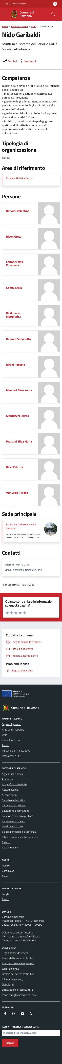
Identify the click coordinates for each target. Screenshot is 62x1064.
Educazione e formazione (15, 811)
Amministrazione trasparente (18, 963)
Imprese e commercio (13, 821)
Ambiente (7, 779)
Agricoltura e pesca (12, 774)
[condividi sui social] (10, 61)
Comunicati (8, 871)
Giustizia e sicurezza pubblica (17, 816)
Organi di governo (11, 724)
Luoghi (5, 894)
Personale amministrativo (16, 751)
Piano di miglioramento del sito (19, 995)
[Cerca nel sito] (53, 14)
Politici (5, 745)
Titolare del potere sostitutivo (18, 974)
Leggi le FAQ (9, 948)
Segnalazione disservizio (15, 953)
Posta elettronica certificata (17, 958)
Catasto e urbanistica (13, 800)
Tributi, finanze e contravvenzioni (20, 837)
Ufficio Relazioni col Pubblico (17, 932)
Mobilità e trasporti (12, 826)
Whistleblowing (10, 969)
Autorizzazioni (9, 795)
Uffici (4, 735)
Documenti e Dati (11, 756)
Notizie (6, 865)
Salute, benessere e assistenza (19, 832)
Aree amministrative (13, 730)
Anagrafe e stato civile (14, 784)
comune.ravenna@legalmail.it (24, 936)
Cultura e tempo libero (14, 805)
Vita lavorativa (10, 847)
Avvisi (5, 876)
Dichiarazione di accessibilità (17, 990)
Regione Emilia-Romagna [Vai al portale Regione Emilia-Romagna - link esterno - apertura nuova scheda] (15, 3)
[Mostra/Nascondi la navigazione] (4, 14)
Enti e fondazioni (11, 740)
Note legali (8, 984)
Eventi (5, 899)
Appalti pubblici (10, 790)
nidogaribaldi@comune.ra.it (27, 570)
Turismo (6, 842)
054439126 (23, 564)
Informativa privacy (12, 979)
